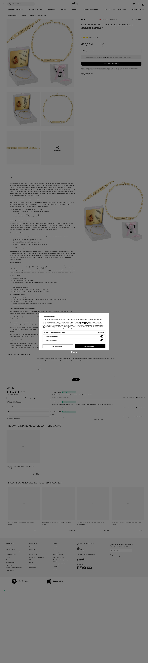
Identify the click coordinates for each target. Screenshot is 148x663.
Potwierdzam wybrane (57, 346)
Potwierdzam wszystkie (90, 346)
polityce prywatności (82, 322)
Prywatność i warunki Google (77, 323)
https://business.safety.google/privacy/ (94, 323)
